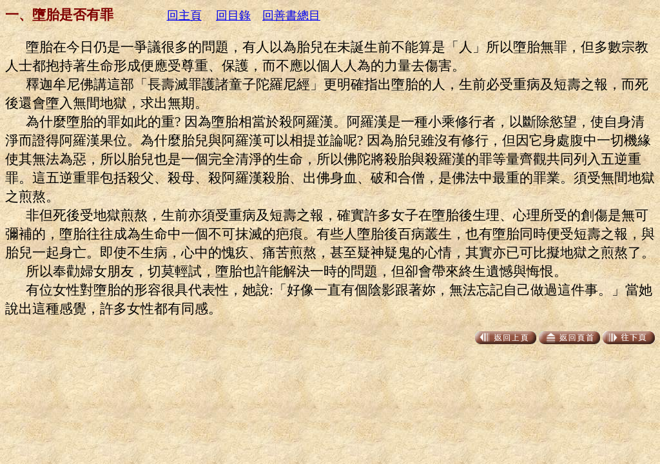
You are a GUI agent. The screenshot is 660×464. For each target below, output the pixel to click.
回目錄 (233, 15)
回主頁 (184, 15)
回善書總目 (291, 15)
